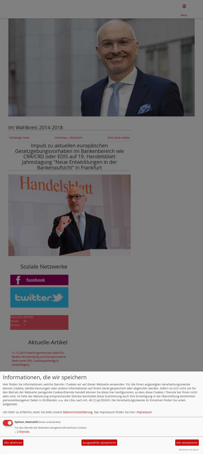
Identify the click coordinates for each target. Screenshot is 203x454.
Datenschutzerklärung (77, 412)
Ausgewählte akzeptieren (99, 442)
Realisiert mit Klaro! (189, 449)
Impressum (144, 412)
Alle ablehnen (13, 442)
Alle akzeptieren (187, 442)
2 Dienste (22, 432)
